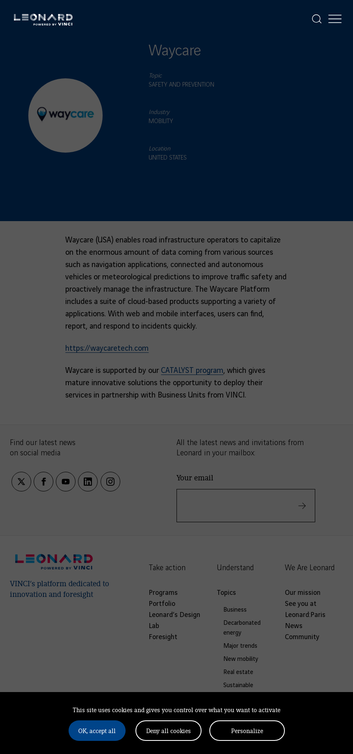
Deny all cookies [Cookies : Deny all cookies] (168, 730)
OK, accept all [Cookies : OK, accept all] (97, 730)
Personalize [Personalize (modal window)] (247, 730)
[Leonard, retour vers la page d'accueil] (43, 19)
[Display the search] (316, 18)
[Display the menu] (335, 19)
